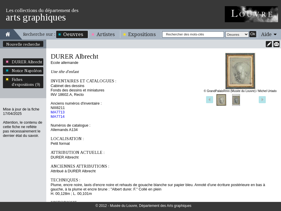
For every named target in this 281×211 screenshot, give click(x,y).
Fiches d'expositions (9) (26, 82)
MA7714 (58, 116)
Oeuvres (73, 34)
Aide (266, 34)
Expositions (142, 34)
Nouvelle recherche (23, 44)
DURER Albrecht (27, 61)
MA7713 (58, 112)
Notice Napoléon (27, 70)
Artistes (106, 34)
